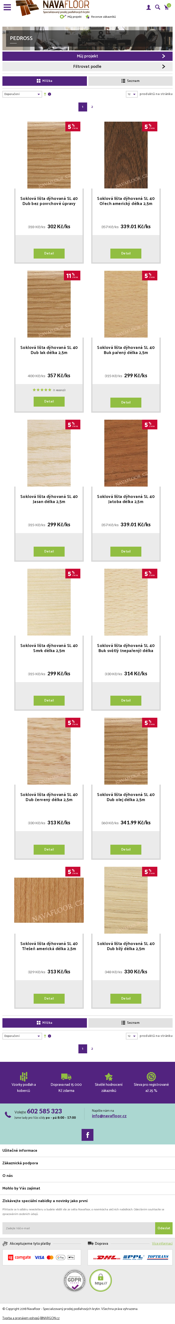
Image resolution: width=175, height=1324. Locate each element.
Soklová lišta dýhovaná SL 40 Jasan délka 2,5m (49, 499)
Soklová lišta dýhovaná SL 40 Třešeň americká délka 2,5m (49, 946)
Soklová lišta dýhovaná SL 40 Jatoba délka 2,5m (126, 499)
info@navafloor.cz (109, 1116)
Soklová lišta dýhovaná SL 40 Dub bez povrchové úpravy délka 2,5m (49, 201)
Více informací (162, 1243)
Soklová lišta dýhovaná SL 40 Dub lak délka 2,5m (49, 350)
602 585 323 (44, 1111)
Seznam (130, 81)
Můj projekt (71, 17)
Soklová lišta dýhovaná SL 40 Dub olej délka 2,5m (126, 797)
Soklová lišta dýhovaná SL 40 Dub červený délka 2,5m (49, 797)
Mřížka (45, 81)
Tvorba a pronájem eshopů (20, 1318)
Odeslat (164, 1228)
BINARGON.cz (50, 1318)
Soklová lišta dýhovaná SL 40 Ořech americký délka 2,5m (126, 201)
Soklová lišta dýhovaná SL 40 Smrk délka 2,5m (49, 648)
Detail (49, 253)
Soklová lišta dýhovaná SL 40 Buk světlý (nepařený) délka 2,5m (126, 648)
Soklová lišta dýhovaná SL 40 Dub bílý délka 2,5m (126, 946)
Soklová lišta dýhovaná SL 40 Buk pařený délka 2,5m (126, 350)
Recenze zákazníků (100, 17)
